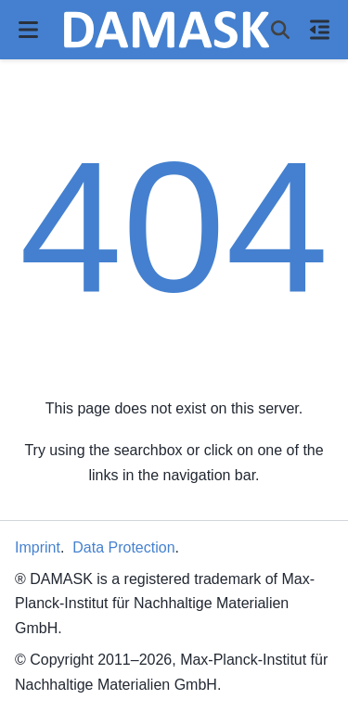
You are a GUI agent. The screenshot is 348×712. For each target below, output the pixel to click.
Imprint (37, 547)
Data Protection (123, 547)
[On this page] (319, 29)
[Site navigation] (28, 29)
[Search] (280, 29)
